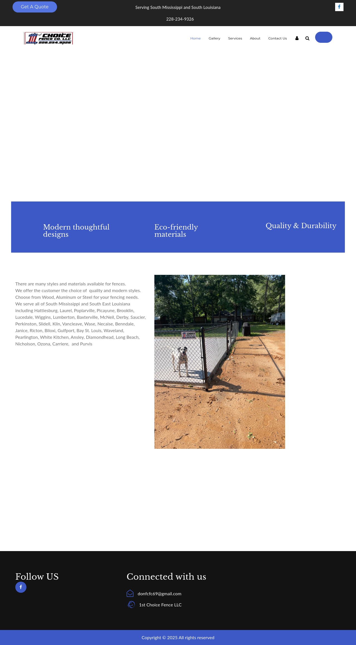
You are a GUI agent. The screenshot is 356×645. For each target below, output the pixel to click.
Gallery (214, 38)
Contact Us (277, 38)
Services (235, 38)
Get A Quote (35, 6)
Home (195, 38)
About (255, 38)
